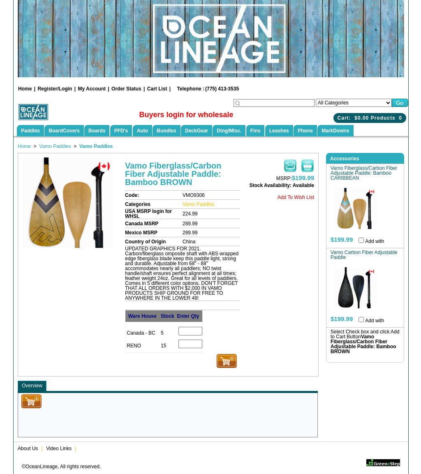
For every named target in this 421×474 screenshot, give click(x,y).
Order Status (126, 89)
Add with (374, 241)
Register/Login (54, 89)
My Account (92, 89)
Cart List (157, 89)
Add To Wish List (296, 197)
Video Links (59, 448)
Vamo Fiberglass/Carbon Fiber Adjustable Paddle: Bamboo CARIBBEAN (364, 173)
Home (25, 89)
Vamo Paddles (55, 146)
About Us (28, 448)
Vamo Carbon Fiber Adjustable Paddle (364, 255)
